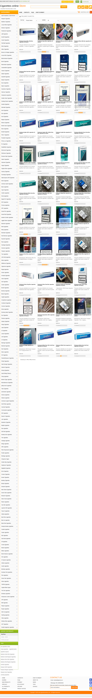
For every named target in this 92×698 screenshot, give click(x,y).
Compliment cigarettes (6, 300)
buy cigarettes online (5, 646)
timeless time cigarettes (6, 434)
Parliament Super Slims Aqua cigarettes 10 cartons (80, 285)
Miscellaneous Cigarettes (7, 382)
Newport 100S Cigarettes (6, 667)
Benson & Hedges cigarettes (7, 52)
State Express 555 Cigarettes (7, 177)
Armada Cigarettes (5, 275)
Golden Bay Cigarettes (6, 462)
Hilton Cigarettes (5, 49)
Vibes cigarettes (4, 618)
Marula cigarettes (5, 547)
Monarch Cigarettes (5, 495)
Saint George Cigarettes (6, 364)
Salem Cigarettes (5, 159)
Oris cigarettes (4, 556)
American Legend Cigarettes (7, 401)
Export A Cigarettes (5, 416)
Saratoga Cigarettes (5, 245)
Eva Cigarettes (4, 315)
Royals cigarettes (5, 608)
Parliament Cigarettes (6, 30)
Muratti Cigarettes (5, 131)
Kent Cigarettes (4, 110)
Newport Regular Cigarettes (7, 669)
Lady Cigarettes (4, 327)
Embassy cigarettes (5, 593)
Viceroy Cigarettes (5, 171)
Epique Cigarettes (5, 79)
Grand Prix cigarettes (6, 211)
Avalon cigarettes (5, 284)
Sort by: (22, 20)
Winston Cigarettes (5, 27)
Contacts (20, 677)
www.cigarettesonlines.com (44, 692)
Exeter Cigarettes (5, 477)
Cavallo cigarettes (5, 529)
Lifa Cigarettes (4, 336)
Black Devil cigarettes (6, 523)
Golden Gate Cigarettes (6, 98)
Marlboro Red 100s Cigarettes (7, 659)
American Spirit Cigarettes (7, 183)
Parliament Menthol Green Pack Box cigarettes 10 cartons (82, 133)
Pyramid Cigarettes (5, 238)
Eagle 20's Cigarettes (6, 199)
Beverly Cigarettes (5, 290)
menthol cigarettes (5, 664)
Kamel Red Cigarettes (6, 214)
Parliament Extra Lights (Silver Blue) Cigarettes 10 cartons (64, 102)
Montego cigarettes (5, 456)
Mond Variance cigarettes (7, 553)
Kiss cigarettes (4, 113)
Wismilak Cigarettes (5, 107)
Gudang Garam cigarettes (7, 101)
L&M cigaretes (4, 34)
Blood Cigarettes (5, 293)
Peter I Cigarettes (5, 134)
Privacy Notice (21, 688)
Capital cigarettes (5, 297)
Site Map (19, 686)
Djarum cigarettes (5, 86)
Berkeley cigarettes (5, 569)
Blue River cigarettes (6, 517)
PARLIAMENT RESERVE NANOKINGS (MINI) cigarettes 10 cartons (64, 254)
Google (35, 686)
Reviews (4, 688)
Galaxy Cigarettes (5, 321)
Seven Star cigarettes (6, 578)
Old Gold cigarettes (5, 431)
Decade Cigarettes (5, 486)
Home (63, 1)
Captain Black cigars (5, 587)
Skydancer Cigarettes (6, 465)
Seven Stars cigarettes (6, 492)
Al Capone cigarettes (6, 560)
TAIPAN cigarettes (5, 584)
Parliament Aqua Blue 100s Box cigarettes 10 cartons (26, 42)
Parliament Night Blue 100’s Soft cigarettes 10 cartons (45, 194)
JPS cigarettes (4, 599)
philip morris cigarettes (6, 385)
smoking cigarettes (5, 674)
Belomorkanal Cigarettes (6, 58)
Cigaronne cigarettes (6, 266)
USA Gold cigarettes (5, 257)
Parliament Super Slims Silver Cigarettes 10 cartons (25, 315)
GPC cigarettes (4, 208)
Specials (4, 684)
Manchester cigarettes (6, 64)
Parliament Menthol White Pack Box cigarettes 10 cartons (27, 194)
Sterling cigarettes (5, 615)
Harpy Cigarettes (5, 324)
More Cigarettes (4, 128)
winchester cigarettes (6, 391)
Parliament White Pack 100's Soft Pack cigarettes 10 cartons (46, 346)
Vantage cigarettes (5, 440)
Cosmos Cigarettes (5, 306)
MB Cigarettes (4, 602)
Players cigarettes (5, 605)
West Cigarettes (4, 46)
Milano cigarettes (5, 550)
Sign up (71, 1)
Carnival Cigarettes (5, 407)
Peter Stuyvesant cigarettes (7, 449)
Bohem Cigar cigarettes (6, 379)
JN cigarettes (4, 541)
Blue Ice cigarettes (5, 520)
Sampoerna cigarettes (6, 95)
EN (76, 1)
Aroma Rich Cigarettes (6, 55)
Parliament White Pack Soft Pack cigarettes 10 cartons (81, 346)
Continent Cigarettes (5, 303)
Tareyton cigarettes (5, 251)
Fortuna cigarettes (5, 205)
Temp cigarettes (4, 376)
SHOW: (44, 20)
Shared (4, 680)
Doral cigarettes (4, 196)
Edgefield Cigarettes (5, 468)
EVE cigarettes (4, 413)
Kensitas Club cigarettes (6, 572)
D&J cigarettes (4, 535)
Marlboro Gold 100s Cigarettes (7, 654)
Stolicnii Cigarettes (5, 367)
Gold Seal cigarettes (5, 538)
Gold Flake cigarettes (6, 404)
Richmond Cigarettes (6, 150)
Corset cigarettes (5, 544)
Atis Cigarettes (4, 281)
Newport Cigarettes (5, 18)
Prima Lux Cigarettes (6, 141)
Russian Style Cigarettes (6, 156)
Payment (19, 682)
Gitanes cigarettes (5, 397)
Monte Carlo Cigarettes (6, 125)
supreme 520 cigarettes (6, 508)
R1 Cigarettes (4, 144)
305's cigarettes (4, 446)
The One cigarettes (5, 590)
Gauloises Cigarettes (6, 89)
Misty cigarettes (4, 229)
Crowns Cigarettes (5, 474)
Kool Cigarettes (4, 116)
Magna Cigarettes (5, 119)
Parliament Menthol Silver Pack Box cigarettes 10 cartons (45, 163)
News (34, 682)
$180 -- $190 (4, 637)
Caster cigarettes (5, 532)
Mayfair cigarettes (5, 425)
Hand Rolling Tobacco (6, 373)
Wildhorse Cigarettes (6, 263)
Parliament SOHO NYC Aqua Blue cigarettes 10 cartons (63, 285)
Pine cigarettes (4, 575)
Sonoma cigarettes (5, 248)
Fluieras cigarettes (5, 318)
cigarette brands (12, 649)
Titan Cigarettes (4, 388)
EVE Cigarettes (4, 202)
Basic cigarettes (4, 186)
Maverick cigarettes (5, 223)
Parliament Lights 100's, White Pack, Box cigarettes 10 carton (45, 133)
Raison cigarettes (5, 501)
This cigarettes (4, 437)
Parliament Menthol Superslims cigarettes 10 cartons (63, 163)
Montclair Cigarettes (5, 232)
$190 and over (5, 640)
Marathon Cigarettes (5, 422)
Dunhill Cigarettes (5, 37)
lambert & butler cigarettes (7, 217)
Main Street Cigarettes (6, 489)
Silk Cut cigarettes (5, 612)
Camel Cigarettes (5, 40)
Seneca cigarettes (5, 394)
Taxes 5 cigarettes (5, 511)
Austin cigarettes (5, 566)
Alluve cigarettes (5, 581)
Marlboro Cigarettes (5, 21)
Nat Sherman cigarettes (6, 235)
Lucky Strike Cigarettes (6, 24)
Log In (66, 1)
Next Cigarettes (4, 349)
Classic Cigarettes (5, 70)
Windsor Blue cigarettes (6, 621)
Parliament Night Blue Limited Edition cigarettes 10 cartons (82, 194)
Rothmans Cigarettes (6, 153)
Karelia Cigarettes (5, 104)
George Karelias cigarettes (7, 526)
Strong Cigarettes (5, 370)
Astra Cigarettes (5, 278)
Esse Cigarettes (4, 82)
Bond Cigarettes (5, 61)
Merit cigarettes (4, 226)
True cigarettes (4, 254)
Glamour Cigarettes (5, 92)
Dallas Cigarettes (5, 73)
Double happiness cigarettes (7, 627)
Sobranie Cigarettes (5, 162)
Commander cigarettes (6, 410)
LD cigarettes (4, 330)
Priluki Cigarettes (5, 361)
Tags (34, 684)
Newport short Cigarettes (6, 672)
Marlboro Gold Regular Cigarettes (8, 656)
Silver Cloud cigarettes (6, 498)
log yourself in (24, 1)
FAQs (18, 680)
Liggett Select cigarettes (6, 220)
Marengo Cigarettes (5, 342)
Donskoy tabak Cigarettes (7, 312)
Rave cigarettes (4, 242)
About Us (35, 680)
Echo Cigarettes (4, 471)
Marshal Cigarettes (5, 345)
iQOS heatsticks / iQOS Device (8, 15)
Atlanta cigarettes (5, 514)
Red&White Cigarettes (6, 147)
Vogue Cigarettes (5, 165)
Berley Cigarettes (5, 483)
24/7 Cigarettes (4, 624)
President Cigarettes (5, 138)
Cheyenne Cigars (5, 459)
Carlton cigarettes (5, 193)
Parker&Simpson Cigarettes (7, 358)
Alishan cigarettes (5, 563)
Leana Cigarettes (5, 333)
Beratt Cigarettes (5, 287)
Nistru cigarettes (5, 352)
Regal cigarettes (5, 269)
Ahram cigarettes (5, 272)
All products (6, 686)
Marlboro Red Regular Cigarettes (8, 662)
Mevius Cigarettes (5, 122)
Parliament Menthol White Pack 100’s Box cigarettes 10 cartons (82, 163)
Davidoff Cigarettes (5, 76)
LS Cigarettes (4, 339)
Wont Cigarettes (5, 180)
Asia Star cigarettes (5, 505)
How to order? (37, 677)
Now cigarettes (4, 428)
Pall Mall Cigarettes (5, 43)
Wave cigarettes (5, 260)
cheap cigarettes (4, 649)
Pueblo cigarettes (5, 453)
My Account (20, 684)
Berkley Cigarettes (5, 480)
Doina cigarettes (5, 309)
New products (6, 682)
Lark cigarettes (4, 419)
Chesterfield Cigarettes (6, 67)
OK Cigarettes (4, 355)
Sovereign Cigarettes (6, 174)
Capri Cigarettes (5, 190)
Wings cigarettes (5, 443)
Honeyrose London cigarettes (7, 596)
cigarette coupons (5, 651)
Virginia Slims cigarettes (6, 168)
